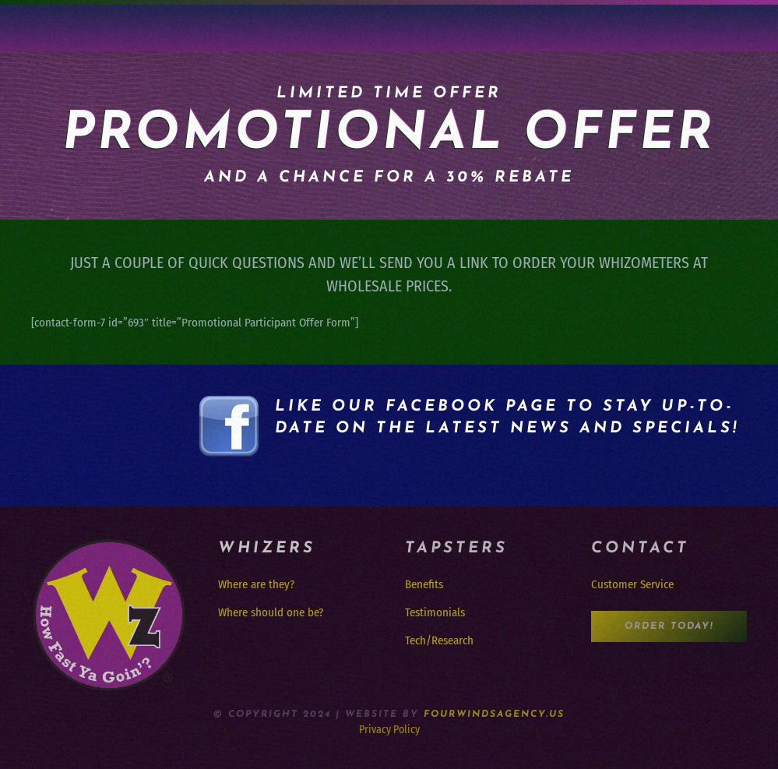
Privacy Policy (389, 729)
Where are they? (256, 584)
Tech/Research (439, 640)
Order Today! (669, 626)
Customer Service (632, 584)
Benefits (424, 584)
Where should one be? (270, 612)
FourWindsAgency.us (494, 714)
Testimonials (435, 612)
